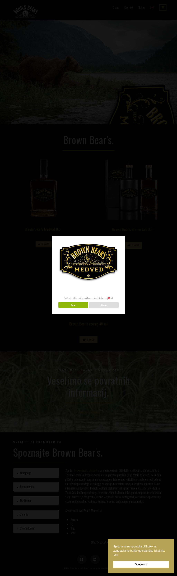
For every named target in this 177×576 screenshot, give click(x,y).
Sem (73, 305)
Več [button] (115, 554)
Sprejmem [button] (141, 564)
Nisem (104, 305)
